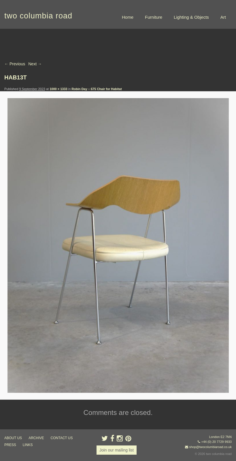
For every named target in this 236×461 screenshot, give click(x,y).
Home (127, 17)
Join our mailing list (116, 450)
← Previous (14, 64)
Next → (35, 64)
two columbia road (38, 16)
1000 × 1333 (58, 89)
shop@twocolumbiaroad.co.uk (210, 447)
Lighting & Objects (191, 17)
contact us (62, 438)
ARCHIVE (36, 438)
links (28, 445)
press (10, 445)
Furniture (153, 17)
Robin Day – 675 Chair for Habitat (96, 89)
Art (223, 17)
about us (13, 438)
